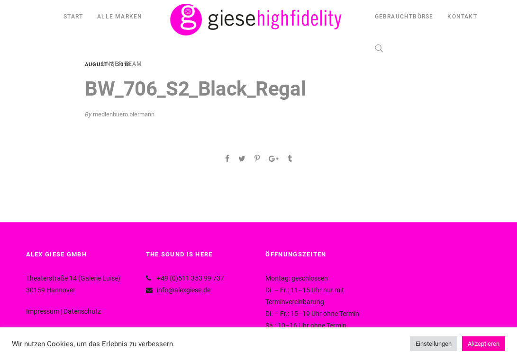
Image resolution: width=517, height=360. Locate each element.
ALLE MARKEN (119, 16)
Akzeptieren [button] (483, 343)
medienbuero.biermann (123, 114)
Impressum (42, 311)
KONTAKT (462, 16)
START (73, 16)
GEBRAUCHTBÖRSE (404, 16)
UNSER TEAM (122, 64)
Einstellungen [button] (434, 343)
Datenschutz (82, 311)
